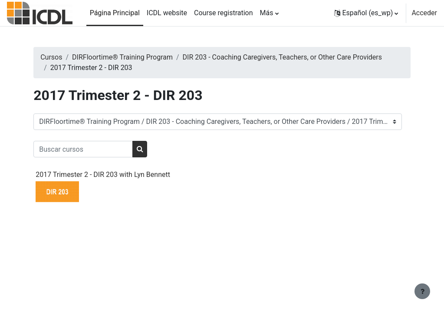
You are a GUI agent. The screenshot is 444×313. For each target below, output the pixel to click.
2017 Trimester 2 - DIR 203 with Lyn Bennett (120, 174)
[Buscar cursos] (100, 149)
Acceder (424, 13)
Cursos (68, 57)
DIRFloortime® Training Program (139, 57)
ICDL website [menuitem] (167, 13)
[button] (366, 13)
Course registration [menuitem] (223, 13)
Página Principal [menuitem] (115, 13)
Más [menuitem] (266, 13)
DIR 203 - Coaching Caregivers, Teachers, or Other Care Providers (167, 67)
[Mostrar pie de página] (422, 291)
